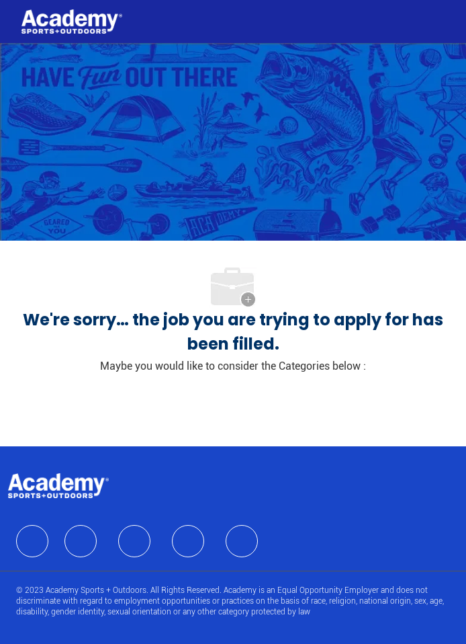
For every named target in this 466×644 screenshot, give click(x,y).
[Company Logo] (71, 20)
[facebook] (32, 541)
